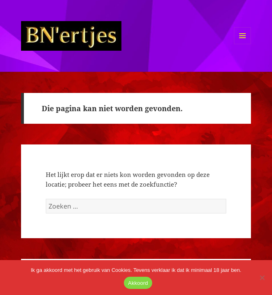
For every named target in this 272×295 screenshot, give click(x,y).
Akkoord (138, 283)
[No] (262, 277)
